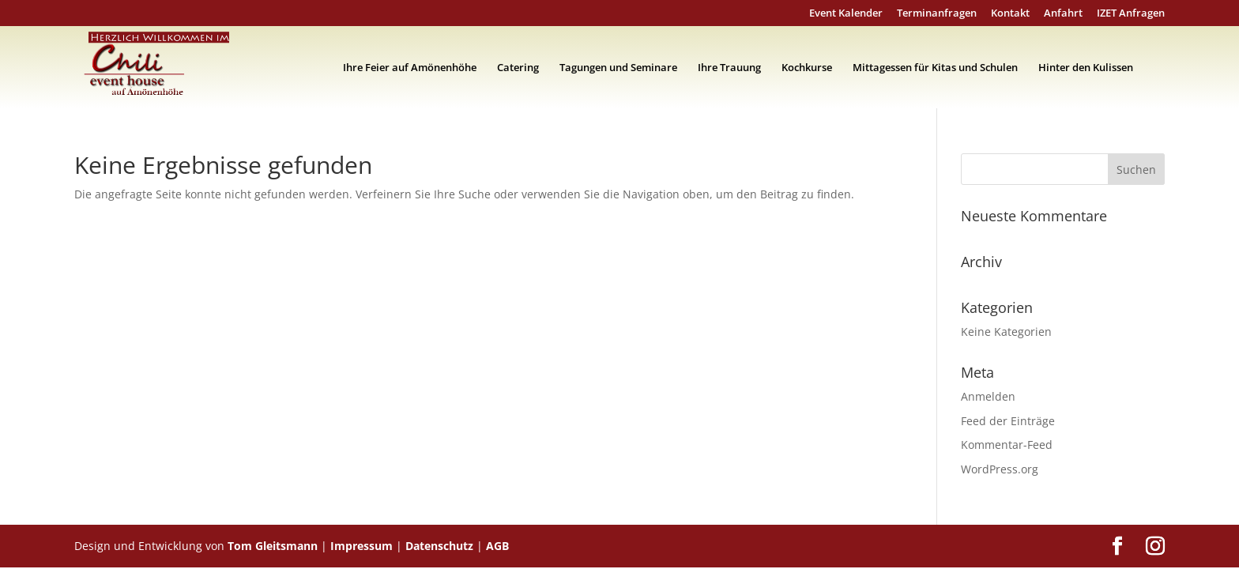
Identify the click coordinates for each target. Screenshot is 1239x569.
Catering (518, 68)
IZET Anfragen (1131, 14)
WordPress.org (999, 469)
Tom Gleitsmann (273, 545)
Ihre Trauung (729, 68)
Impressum (361, 545)
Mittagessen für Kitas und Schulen (935, 68)
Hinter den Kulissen (1085, 68)
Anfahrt (1063, 14)
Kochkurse (806, 68)
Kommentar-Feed (1007, 444)
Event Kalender (846, 14)
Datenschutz (439, 545)
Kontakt (1010, 14)
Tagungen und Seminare (618, 68)
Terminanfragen (937, 14)
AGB (497, 545)
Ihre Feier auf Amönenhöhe (409, 68)
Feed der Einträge (1008, 420)
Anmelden (988, 396)
